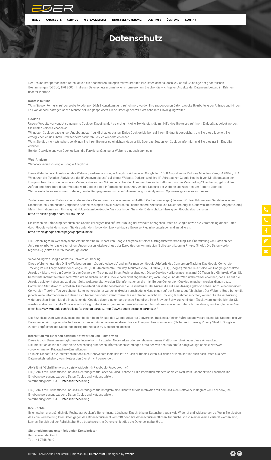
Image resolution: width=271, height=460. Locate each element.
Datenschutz (97, 454)
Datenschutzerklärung (75, 381)
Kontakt (191, 20)
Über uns (173, 20)
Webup (129, 454)
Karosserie (54, 20)
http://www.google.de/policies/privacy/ (132, 309)
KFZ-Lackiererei (95, 20)
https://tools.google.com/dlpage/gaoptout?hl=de (60, 232)
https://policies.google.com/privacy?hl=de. (56, 214)
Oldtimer (154, 20)
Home (36, 20)
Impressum (79, 454)
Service (72, 20)
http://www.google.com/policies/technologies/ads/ (70, 309)
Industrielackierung (126, 20)
